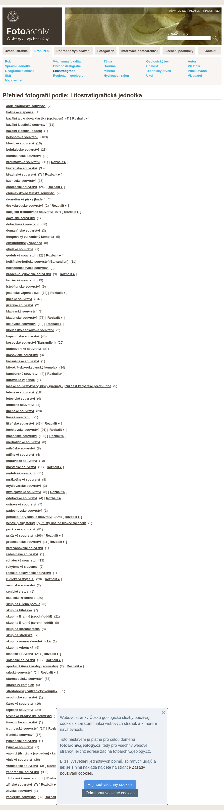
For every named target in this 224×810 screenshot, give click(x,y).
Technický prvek (158, 71)
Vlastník (194, 66)
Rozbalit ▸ (79, 118)
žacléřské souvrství (21, 797)
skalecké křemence (20, 598)
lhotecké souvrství (20, 405)
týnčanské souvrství (21, 741)
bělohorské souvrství (22, 137)
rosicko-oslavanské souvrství (28, 573)
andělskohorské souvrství (26, 106)
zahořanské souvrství (22, 772)
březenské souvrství (21, 168)
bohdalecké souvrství (22, 149)
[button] (163, 713)
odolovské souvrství (21, 498)
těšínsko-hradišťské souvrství (29, 716)
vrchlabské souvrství (22, 766)
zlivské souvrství (19, 791)
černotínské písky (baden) (26, 199)
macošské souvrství (21, 436)
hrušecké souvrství (20, 280)
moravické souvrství (21, 461)
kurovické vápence (20, 380)
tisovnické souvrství (21, 722)
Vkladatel (195, 75)
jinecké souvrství (19, 299)
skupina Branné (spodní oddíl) (29, 616)
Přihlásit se (210, 10)
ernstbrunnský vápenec (24, 243)
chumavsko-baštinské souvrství (30, 193)
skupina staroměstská (23, 629)
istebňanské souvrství (23, 286)
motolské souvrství (20, 473)
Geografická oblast (19, 71)
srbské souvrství (19, 672)
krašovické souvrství (22, 355)
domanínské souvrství (23, 230)
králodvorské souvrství (23, 349)
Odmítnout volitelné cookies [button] (110, 793)
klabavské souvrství (21, 311)
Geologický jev (157, 61)
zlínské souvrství (19, 784)
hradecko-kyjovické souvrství (28, 274)
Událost (152, 66)
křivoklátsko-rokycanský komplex (31, 367)
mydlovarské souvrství (23, 486)
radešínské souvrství (22, 554)
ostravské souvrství (21, 504)
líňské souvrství (18, 417)
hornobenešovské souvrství (27, 268)
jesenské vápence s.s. (23, 293)
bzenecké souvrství (21, 181)
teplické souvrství (19, 710)
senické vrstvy (17, 591)
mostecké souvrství (21, 467)
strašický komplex (20, 685)
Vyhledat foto (178, 33)
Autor (192, 61)
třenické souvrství (20, 735)
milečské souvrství (20, 448)
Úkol (149, 75)
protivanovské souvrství (24, 548)
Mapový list (13, 80)
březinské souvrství (21, 174)
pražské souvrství (19, 535)
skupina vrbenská (19, 647)
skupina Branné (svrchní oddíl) (29, 622)
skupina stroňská (19, 635)
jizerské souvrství (19, 305)
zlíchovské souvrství (21, 778)
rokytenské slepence (22, 566)
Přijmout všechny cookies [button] (110, 784)
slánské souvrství (19, 654)
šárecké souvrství (19, 703)
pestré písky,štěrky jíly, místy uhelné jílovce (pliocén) (46, 523)
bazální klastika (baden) (24, 131)
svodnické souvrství (21, 697)
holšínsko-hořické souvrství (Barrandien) (37, 261)
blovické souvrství (20, 143)
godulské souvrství (20, 255)
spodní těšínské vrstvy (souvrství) (32, 666)
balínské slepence (20, 112)
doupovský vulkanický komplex (30, 237)
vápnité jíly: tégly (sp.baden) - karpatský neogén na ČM (47, 753)
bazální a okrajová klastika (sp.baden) (34, 118)
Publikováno (197, 71)
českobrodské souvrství (24, 205)
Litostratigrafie (64, 71)
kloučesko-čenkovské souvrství (30, 330)
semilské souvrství (20, 585)
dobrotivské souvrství (22, 224)
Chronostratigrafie (67, 66)
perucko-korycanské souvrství (29, 517)
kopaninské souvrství (22, 336)
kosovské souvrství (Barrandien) (31, 342)
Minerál (109, 71)
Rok (8, 61)
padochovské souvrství (24, 510)
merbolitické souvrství (23, 442)
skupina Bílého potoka (23, 604)
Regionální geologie (68, 75)
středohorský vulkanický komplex (31, 691)
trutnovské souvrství (22, 728)
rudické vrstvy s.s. (20, 579)
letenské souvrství (20, 392)
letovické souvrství (20, 398)
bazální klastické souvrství (26, 124)
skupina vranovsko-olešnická (28, 641)
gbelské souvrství (19, 249)
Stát (8, 75)
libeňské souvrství (20, 411)
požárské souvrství (20, 529)
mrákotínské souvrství (23, 479)
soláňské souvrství (20, 660)
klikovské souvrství (21, 324)
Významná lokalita (67, 61)
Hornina (109, 66)
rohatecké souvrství (21, 560)
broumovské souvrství (23, 162)
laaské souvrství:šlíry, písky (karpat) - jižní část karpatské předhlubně (58, 386)
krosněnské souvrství (22, 361)
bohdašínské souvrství (23, 156)
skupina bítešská (19, 610)
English (56, 10)
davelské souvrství (20, 218)
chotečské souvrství (21, 187)
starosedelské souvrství (24, 679)
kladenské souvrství (21, 317)
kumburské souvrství (22, 373)
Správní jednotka (18, 66)
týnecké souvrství (19, 747)
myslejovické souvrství (23, 492)
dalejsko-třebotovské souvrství (29, 212)
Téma (108, 61)
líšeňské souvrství (20, 423)
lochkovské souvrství (22, 430)
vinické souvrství (19, 759)
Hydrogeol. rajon (116, 75)
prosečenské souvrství (23, 542)
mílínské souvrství (20, 454)
